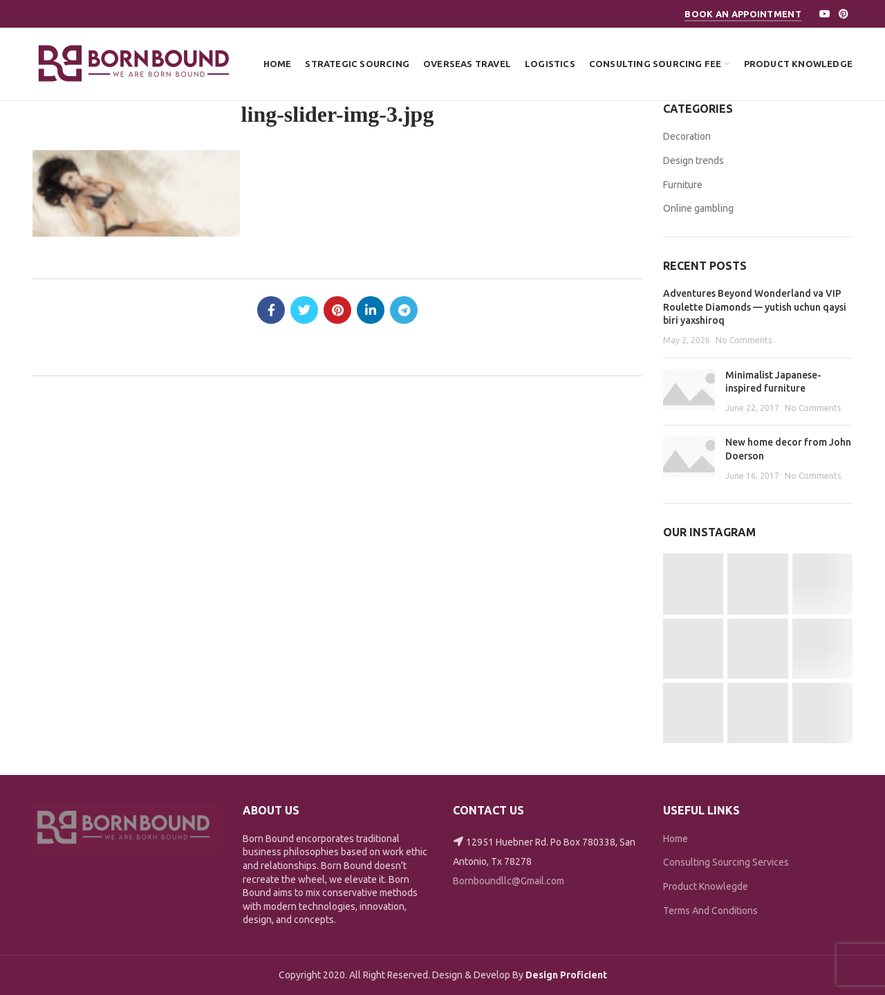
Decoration (687, 136)
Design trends (693, 160)
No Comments (744, 340)
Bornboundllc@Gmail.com (508, 880)
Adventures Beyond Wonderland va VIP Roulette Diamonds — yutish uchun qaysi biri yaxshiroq (754, 307)
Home (675, 838)
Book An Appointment (742, 14)
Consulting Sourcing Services (726, 862)
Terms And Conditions (710, 910)
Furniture (682, 184)
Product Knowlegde (705, 886)
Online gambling (698, 208)
